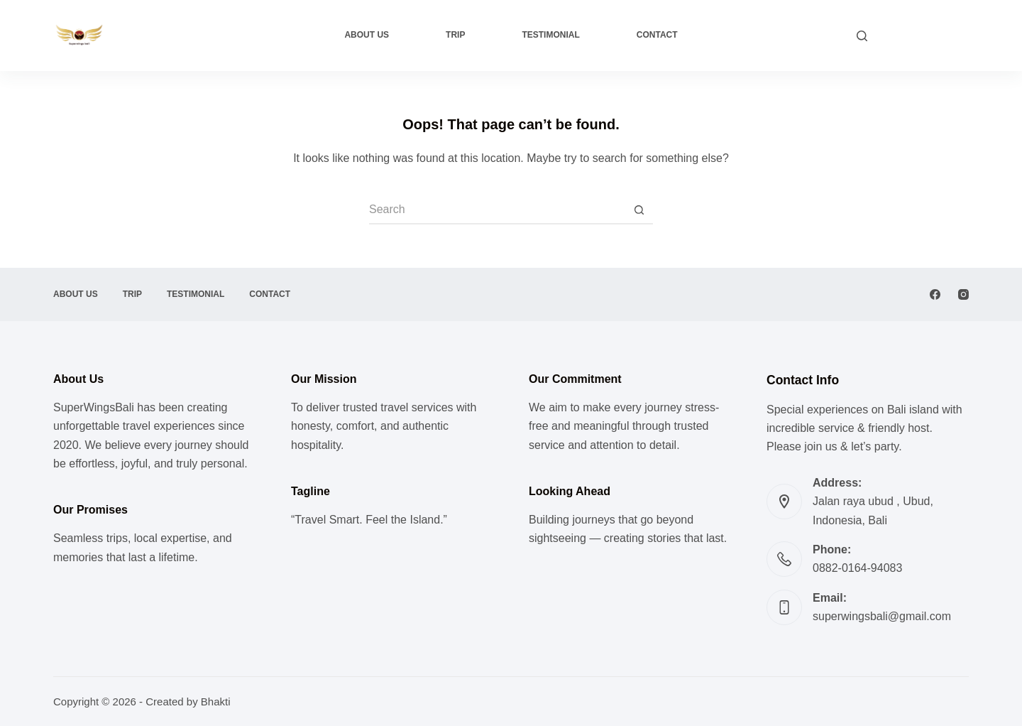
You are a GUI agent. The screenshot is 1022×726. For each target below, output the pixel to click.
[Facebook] (935, 294)
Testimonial (550, 35)
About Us (366, 35)
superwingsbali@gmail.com (882, 616)
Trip (455, 35)
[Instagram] (963, 294)
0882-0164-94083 (857, 568)
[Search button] (639, 210)
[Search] (862, 36)
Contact (657, 35)
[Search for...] (497, 210)
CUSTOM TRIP (925, 35)
